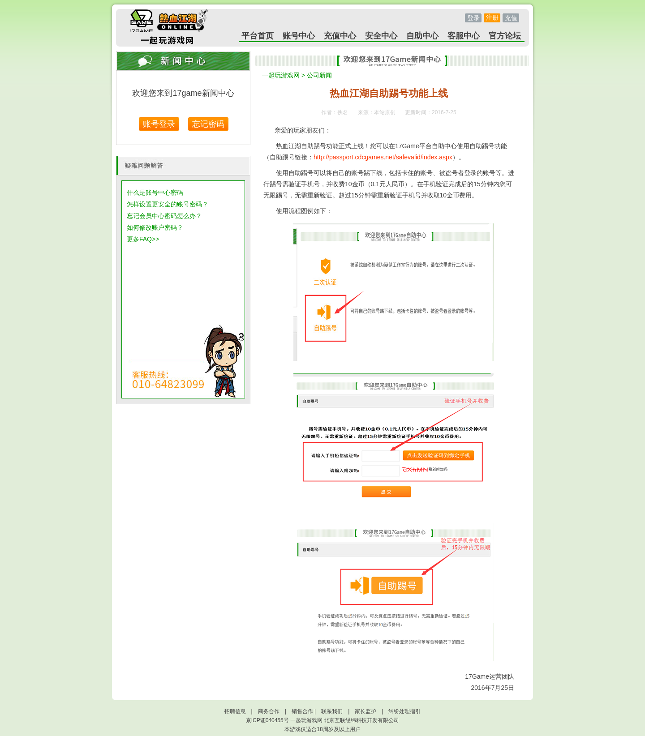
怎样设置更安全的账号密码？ (167, 204)
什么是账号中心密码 (155, 192)
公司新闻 (319, 75)
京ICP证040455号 (267, 720)
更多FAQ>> (143, 239)
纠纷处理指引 (404, 711)
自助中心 (422, 35)
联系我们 (332, 711)
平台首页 (257, 35)
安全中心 (381, 35)
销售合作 (302, 711)
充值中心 (340, 35)
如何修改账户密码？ (155, 227)
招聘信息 (235, 711)
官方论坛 (505, 35)
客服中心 (463, 35)
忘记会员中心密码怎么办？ (164, 215)
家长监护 (365, 711)
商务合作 (269, 711)
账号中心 (299, 35)
